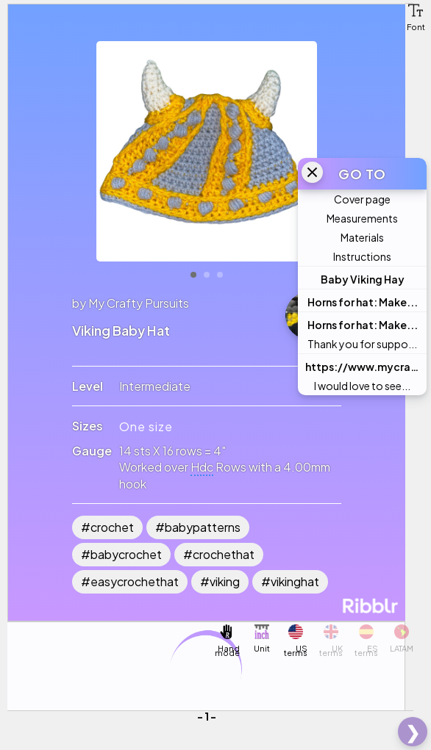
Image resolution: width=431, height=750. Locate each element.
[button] (415, 10)
